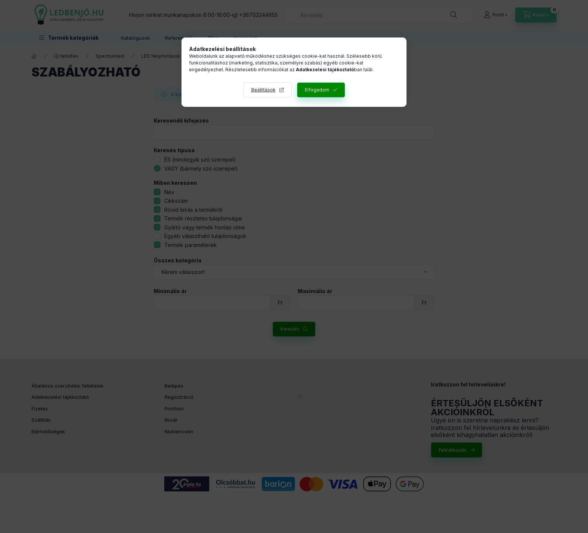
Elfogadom (317, 90)
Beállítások (263, 90)
